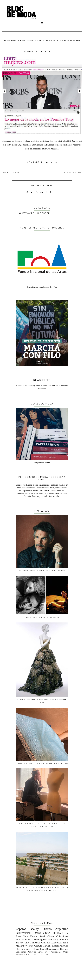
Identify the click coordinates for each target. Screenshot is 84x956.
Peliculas (63, 945)
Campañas (35, 942)
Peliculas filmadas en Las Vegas (42, 617)
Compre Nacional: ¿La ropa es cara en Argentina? (42, 763)
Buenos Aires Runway (57, 949)
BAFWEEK (23, 933)
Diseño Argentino (55, 929)
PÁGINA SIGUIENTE (73, 173)
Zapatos (21, 929)
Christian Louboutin (51, 942)
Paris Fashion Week (34, 936)
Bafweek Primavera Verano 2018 (38, 955)
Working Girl (40, 939)
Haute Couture (35, 945)
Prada (43, 949)
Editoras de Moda (24, 939)
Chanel (50, 936)
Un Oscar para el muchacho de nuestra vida (41, 570)
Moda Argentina (56, 939)
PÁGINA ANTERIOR (10, 173)
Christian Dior (23, 949)
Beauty (34, 929)
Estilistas (34, 949)
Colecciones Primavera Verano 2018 (32, 952)
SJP (53, 933)
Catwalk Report (51, 945)
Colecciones (62, 936)
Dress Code (42, 933)
